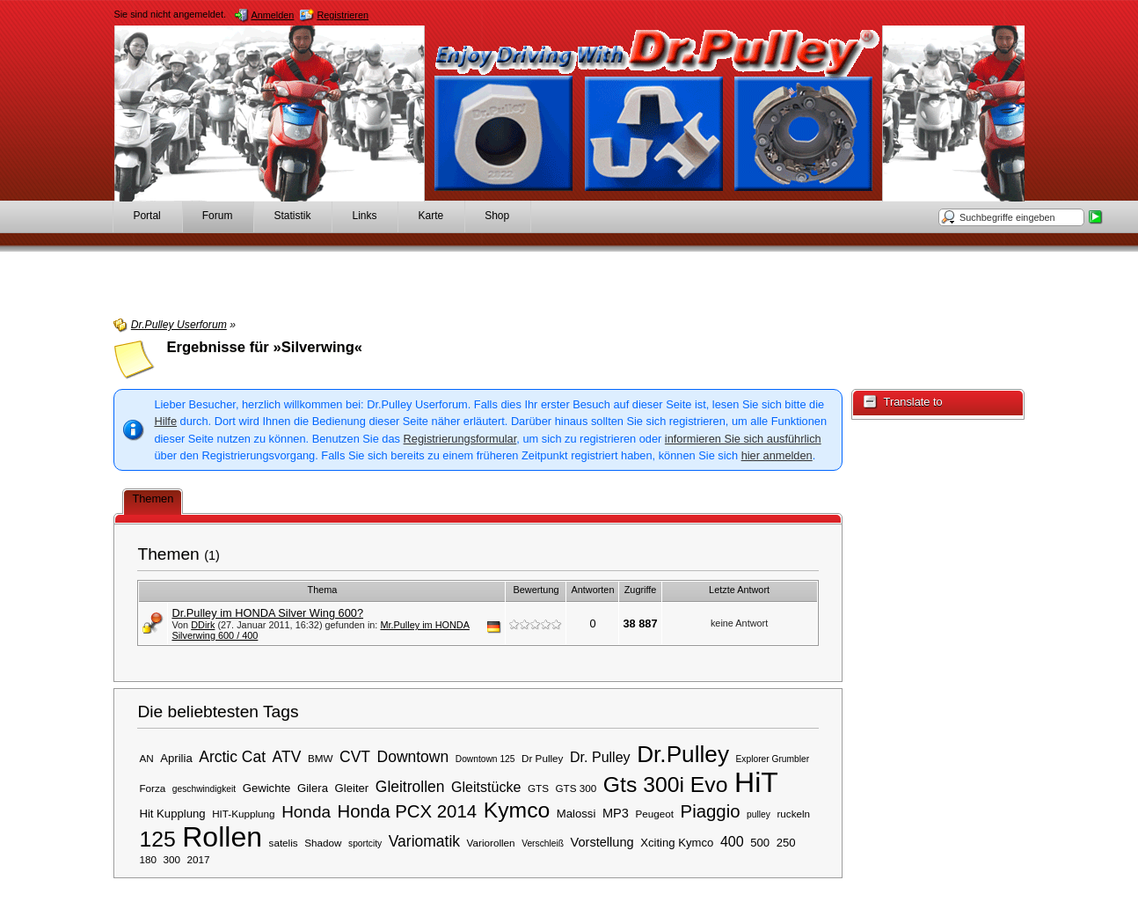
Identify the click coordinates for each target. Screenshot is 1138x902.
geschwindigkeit (204, 789)
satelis (283, 842)
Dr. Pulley (600, 757)
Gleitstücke (486, 787)
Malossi (576, 813)
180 (148, 859)
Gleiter (352, 788)
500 (760, 842)
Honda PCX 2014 (408, 811)
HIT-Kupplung (243, 813)
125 (157, 839)
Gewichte (267, 788)
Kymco (517, 810)
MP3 (615, 813)
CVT (354, 757)
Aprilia (176, 758)
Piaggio (710, 811)
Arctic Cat (232, 757)
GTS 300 (576, 788)
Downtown (413, 757)
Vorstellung (602, 842)
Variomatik (424, 841)
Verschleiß (543, 843)
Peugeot (654, 813)
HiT (756, 782)
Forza (152, 788)
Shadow (322, 842)
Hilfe (165, 421)
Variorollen (491, 842)
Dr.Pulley (683, 754)
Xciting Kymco (676, 842)
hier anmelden (777, 455)
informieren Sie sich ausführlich (743, 438)
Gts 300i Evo (665, 784)
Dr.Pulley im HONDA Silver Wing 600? (267, 613)
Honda (306, 812)
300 (171, 859)
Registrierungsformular (460, 438)
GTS (538, 788)
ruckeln (793, 813)
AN (146, 758)
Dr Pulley (542, 758)
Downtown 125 (485, 759)
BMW (320, 758)
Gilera (312, 788)
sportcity (365, 843)
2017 (198, 859)
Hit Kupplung (172, 813)
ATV (287, 757)
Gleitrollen (410, 787)
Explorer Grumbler (773, 759)
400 (732, 841)
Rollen (222, 837)
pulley (758, 814)
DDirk (203, 625)
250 (786, 842)
